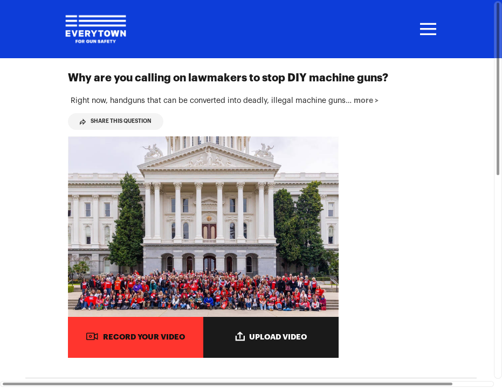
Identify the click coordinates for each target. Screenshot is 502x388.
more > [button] (85, 147)
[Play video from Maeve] (394, 252)
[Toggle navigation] (426, 29)
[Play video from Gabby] (394, 325)
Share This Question (116, 164)
